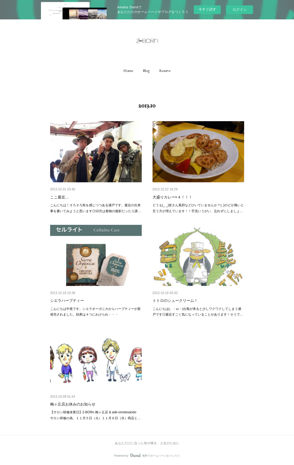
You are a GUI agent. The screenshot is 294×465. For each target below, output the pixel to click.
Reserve (165, 70)
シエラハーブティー (67, 300)
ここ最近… (59, 197)
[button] (128, 70)
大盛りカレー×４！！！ (172, 197)
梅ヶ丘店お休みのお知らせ (72, 404)
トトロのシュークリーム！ (175, 300)
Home (128, 70)
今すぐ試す (207, 9)
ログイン (240, 10)
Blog (146, 70)
